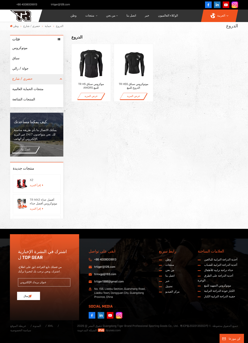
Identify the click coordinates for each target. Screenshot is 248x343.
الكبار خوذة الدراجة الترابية (219, 291)
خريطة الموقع (18, 326)
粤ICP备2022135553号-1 (195, 326)
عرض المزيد (91, 96)
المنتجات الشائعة (23, 99)
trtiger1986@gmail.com (109, 281)
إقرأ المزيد (36, 185)
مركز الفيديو (172, 291)
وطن (73, 15)
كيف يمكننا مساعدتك (30, 122)
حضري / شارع (31, 26)
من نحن (110, 15)
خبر (147, 15)
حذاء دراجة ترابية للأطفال (218, 270)
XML (50, 326)
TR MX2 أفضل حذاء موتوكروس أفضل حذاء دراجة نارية (43, 201)
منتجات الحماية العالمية (28, 89)
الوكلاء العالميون (168, 15)
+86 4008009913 (26, 4)
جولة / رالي (20, 68)
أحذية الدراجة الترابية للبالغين (220, 259)
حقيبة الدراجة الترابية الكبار (219, 296)
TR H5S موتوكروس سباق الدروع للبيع (133, 86)
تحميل (169, 286)
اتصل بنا (131, 15)
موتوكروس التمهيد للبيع (217, 285)
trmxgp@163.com (105, 274)
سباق (15, 58)
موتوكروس (20, 48)
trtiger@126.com (60, 4)
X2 (31, 180)
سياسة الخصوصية (20, 330)
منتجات (90, 15)
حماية (48, 26)
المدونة (37, 326)
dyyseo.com (113, 330)
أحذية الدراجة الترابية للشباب (220, 265)
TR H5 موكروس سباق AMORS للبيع (91, 86)
